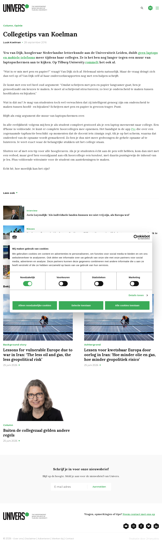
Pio (133, 129)
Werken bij (59, 538)
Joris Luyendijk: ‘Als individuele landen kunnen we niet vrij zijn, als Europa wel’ (78, 214)
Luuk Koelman (12, 42)
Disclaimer (31, 538)
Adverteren (44, 538)
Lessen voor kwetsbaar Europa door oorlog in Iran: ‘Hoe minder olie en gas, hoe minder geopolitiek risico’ (120, 354)
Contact (70, 538)
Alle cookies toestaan (127, 305)
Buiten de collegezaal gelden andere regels (36, 432)
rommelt (92, 62)
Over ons (18, 538)
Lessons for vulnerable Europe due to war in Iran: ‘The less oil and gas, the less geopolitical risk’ (37, 354)
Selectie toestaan (81, 305)
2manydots (152, 538)
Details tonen (136, 295)
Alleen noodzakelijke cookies (34, 305)
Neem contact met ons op (139, 514)
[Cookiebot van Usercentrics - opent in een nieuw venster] (136, 237)
